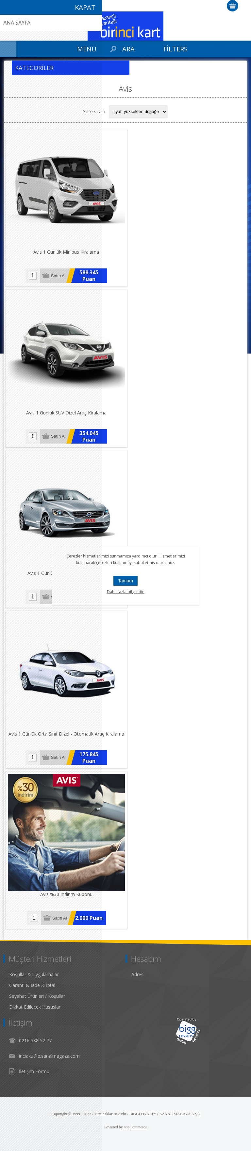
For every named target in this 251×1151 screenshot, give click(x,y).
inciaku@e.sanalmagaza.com (49, 1056)
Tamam (125, 580)
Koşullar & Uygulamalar (34, 974)
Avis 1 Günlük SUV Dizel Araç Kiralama (66, 413)
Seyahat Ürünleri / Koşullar (37, 996)
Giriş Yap (244, 5)
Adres (137, 974)
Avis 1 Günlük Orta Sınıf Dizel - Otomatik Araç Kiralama (66, 734)
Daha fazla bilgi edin (125, 591)
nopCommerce (135, 1127)
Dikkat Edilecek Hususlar (34, 1007)
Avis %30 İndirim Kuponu (66, 894)
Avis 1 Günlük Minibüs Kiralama (66, 252)
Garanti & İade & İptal (32, 985)
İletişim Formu (34, 1071)
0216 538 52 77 (35, 1040)
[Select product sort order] (138, 112)
